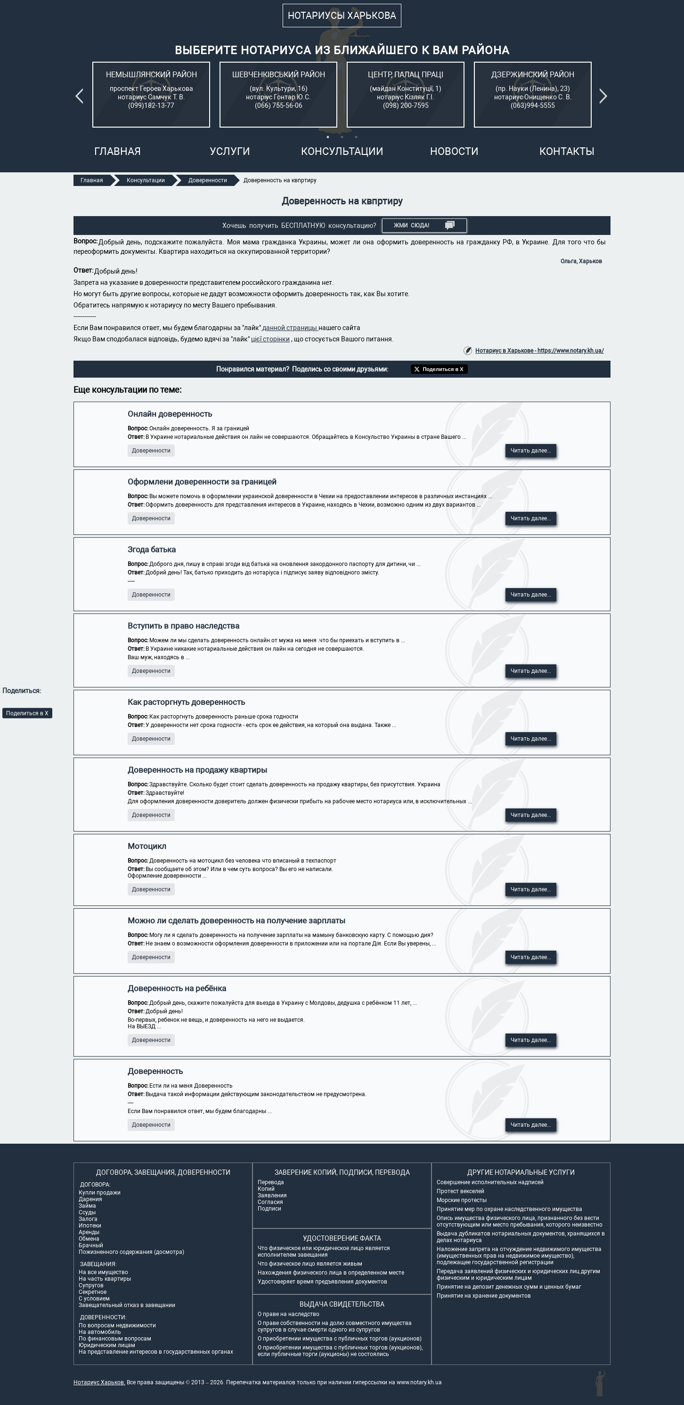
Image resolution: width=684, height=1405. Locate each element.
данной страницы (289, 327)
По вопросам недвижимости (117, 1325)
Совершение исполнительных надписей (490, 1182)
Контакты (566, 151)
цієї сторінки (270, 339)
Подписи (269, 1208)
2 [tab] (342, 137)
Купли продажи (100, 1192)
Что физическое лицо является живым (310, 1263)
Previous (81, 96)
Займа (87, 1206)
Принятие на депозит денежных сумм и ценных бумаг (509, 1287)
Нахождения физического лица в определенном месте (331, 1272)
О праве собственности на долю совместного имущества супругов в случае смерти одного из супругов (335, 1326)
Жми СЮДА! (424, 225)
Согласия (270, 1202)
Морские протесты (462, 1200)
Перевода (271, 1182)
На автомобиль (100, 1332)
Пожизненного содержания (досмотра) (131, 1252)
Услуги (230, 151)
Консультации (342, 151)
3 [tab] (356, 137)
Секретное (92, 1292)
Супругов (91, 1285)
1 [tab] (328, 137)
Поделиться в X (27, 713)
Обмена (89, 1238)
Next (605, 96)
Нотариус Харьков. (99, 1382)
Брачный (91, 1245)
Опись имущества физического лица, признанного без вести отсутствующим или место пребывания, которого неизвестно (520, 1221)
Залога (88, 1219)
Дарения (90, 1199)
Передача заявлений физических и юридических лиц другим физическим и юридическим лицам (518, 1274)
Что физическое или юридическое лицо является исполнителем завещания (324, 1251)
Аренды (89, 1232)
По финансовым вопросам (115, 1338)
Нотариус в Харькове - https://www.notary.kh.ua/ (539, 350)
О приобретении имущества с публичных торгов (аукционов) (340, 1338)
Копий (266, 1189)
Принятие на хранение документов (484, 1295)
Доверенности (151, 450)
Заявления (272, 1195)
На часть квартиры (105, 1279)
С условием (94, 1298)
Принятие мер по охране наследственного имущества (509, 1209)
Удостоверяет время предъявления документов (322, 1281)
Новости (454, 151)
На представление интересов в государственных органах (156, 1351)
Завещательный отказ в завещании (127, 1305)
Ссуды (87, 1212)
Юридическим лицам (107, 1345)
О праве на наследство (288, 1314)
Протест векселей (460, 1191)
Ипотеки (90, 1225)
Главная (117, 151)
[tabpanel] (151, 95)
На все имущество (103, 1272)
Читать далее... (531, 450)
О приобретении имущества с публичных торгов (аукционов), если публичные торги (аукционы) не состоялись (340, 1350)
